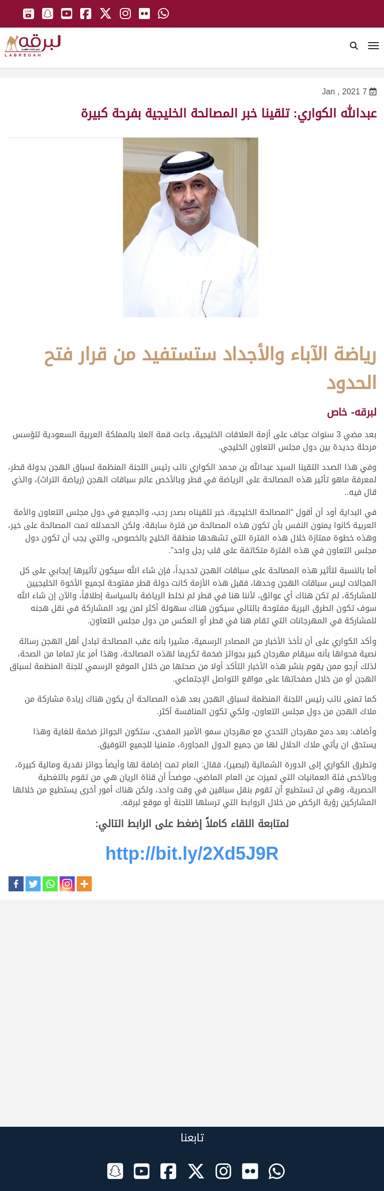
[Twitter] (33, 883)
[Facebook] (16, 883)
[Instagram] (67, 883)
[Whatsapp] (50, 883)
